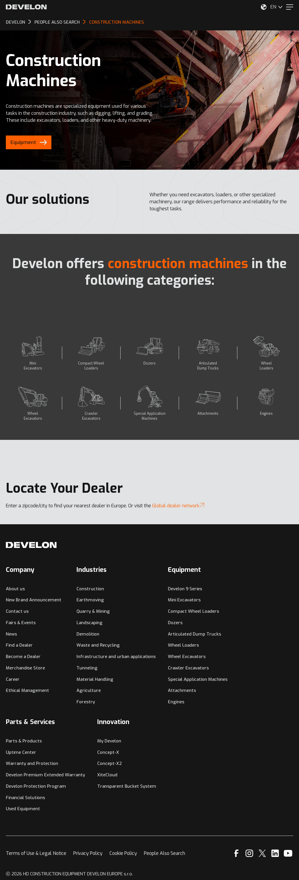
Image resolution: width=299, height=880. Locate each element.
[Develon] (26, 7)
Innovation (113, 722)
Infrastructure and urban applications (116, 656)
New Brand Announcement (33, 600)
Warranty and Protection (32, 763)
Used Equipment (23, 809)
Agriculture (89, 690)
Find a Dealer (19, 645)
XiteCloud (107, 775)
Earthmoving (90, 600)
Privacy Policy (87, 853)
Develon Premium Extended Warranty (45, 775)
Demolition (88, 634)
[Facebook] (236, 853)
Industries (92, 569)
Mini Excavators (184, 600)
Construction (90, 589)
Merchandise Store (25, 668)
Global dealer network (178, 506)
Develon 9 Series (185, 589)
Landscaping (89, 623)
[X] (262, 853)
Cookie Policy (123, 853)
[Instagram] (249, 853)
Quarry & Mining (93, 611)
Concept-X (108, 752)
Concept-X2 (109, 763)
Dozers (175, 623)
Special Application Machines (197, 679)
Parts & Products (24, 741)
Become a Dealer (23, 656)
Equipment (184, 569)
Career (13, 679)
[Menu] (289, 7)
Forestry (86, 702)
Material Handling (95, 679)
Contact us (17, 611)
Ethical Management (27, 690)
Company (20, 569)
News (11, 634)
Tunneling (87, 668)
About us (15, 589)
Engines (176, 702)
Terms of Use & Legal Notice (36, 853)
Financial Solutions (25, 798)
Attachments (182, 690)
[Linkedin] (275, 853)
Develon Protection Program (36, 786)
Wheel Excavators (187, 656)
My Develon (109, 741)
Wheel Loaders (183, 645)
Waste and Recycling (98, 645)
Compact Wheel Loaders (193, 611)
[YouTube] (288, 853)
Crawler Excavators (188, 668)
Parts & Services (30, 722)
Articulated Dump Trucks (194, 634)
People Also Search (164, 853)
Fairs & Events (21, 623)
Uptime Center (21, 752)
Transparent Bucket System (126, 786)
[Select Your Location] (263, 7)
